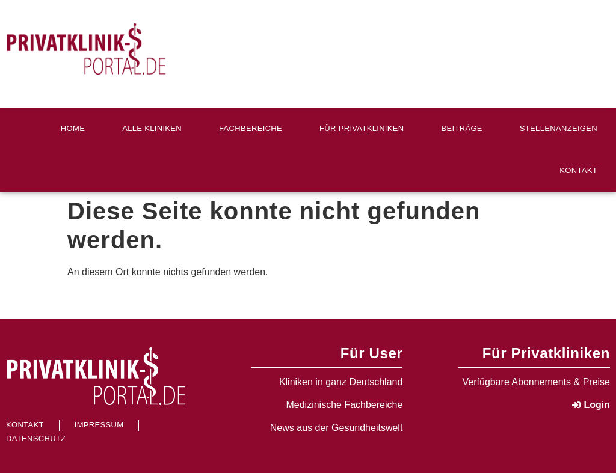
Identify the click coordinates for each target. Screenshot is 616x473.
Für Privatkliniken (361, 128)
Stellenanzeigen (558, 128)
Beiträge (462, 128)
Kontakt (578, 170)
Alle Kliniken (152, 128)
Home (73, 128)
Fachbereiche (250, 128)
